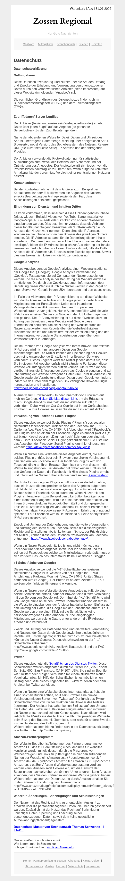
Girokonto (74, 860)
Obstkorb (28, 44)
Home (27, 860)
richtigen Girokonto (60, 847)
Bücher (83, 44)
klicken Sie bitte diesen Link (58, 398)
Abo (90, 8)
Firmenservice (34, 866)
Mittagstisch (45, 44)
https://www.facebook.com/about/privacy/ (59, 538)
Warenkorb (77, 8)
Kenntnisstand (98, 475)
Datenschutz (75, 866)
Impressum (93, 866)
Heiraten (97, 44)
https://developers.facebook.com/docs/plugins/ (58, 447)
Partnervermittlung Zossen (49, 860)
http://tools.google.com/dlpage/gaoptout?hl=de (46, 388)
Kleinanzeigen (91, 860)
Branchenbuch (66, 44)
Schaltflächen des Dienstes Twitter (73, 663)
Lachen (60, 866)
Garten (49, 866)
